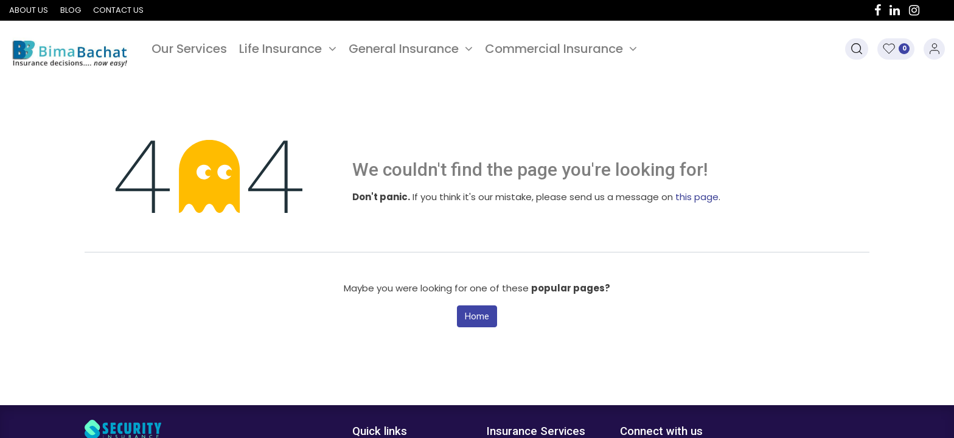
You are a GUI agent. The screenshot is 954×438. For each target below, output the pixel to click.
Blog (70, 10)
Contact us (118, 10)
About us (28, 10)
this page (697, 196)
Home (477, 316)
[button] (856, 49)
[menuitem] (189, 48)
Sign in (934, 49)
